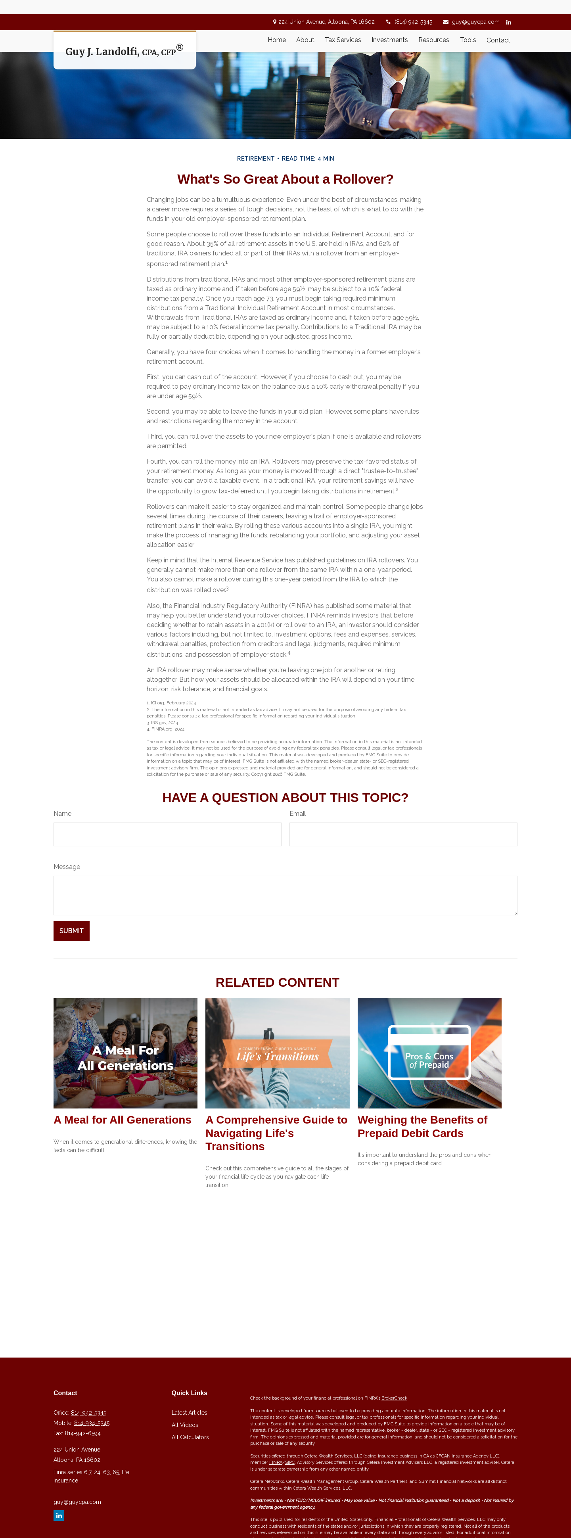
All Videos (185, 1484)
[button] (276, 26)
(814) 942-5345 (408, 8)
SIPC (290, 1522)
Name (62, 873)
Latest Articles (189, 1472)
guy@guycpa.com (471, 8)
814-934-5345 (91, 1482)
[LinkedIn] (508, 8)
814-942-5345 (88, 1472)
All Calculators (190, 1497)
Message (67, 926)
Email (297, 873)
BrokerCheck (394, 1457)
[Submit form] (72, 990)
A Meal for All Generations (123, 1179)
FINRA (275, 1522)
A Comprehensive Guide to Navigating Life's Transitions (276, 1192)
